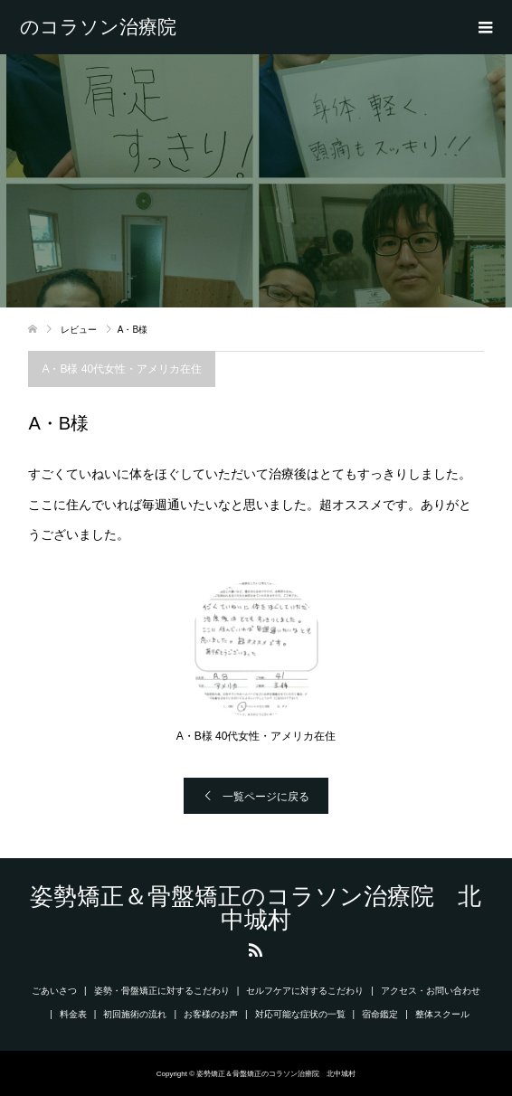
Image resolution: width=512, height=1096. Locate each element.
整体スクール (442, 1014)
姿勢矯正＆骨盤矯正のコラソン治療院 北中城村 (107, 27)
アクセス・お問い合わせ (430, 991)
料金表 (73, 1014)
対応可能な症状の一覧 (300, 1014)
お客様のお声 (211, 1014)
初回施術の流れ (134, 1014)
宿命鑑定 (380, 1014)
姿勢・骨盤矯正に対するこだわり (162, 991)
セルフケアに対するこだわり (305, 991)
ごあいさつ (54, 991)
